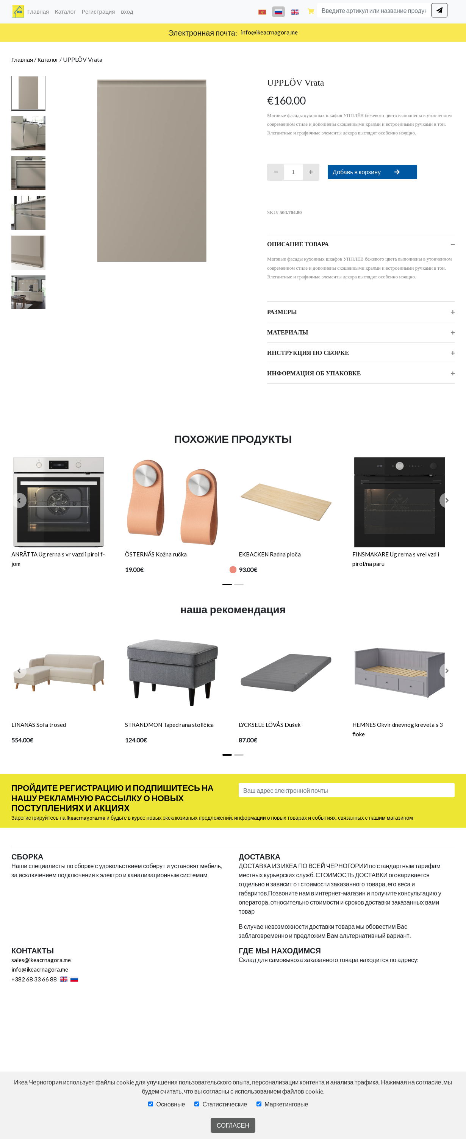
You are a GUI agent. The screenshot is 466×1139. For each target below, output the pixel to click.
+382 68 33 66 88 (34, 979)
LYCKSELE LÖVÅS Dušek (269, 724)
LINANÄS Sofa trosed (38, 724)
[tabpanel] (152, 171)
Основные (170, 1104)
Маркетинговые (286, 1104)
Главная (39, 10)
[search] (439, 10)
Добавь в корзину (372, 171)
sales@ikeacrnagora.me (41, 959)
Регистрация (98, 11)
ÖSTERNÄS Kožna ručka (156, 554)
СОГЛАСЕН (233, 1125)
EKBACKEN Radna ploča (270, 554)
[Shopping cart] (311, 11)
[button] (19, 500)
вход (127, 11)
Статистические (224, 1104)
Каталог (65, 11)
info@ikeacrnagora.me (269, 32)
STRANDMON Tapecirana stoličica (169, 724)
